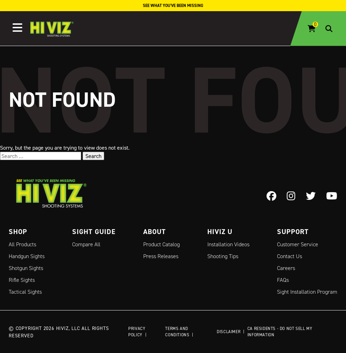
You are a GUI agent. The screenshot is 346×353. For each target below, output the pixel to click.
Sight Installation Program (307, 291)
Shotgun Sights (26, 268)
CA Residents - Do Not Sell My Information (279, 331)
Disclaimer (228, 331)
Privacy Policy (136, 331)
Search (93, 155)
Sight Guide (94, 231)
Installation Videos (228, 244)
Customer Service (297, 244)
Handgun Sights (27, 256)
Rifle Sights (22, 280)
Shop (18, 231)
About (154, 231)
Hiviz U (219, 231)
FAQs (283, 280)
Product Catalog (161, 244)
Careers (286, 268)
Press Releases (160, 256)
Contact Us (289, 256)
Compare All (86, 244)
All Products (22, 244)
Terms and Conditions (177, 331)
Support (293, 231)
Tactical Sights (25, 291)
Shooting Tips (222, 256)
